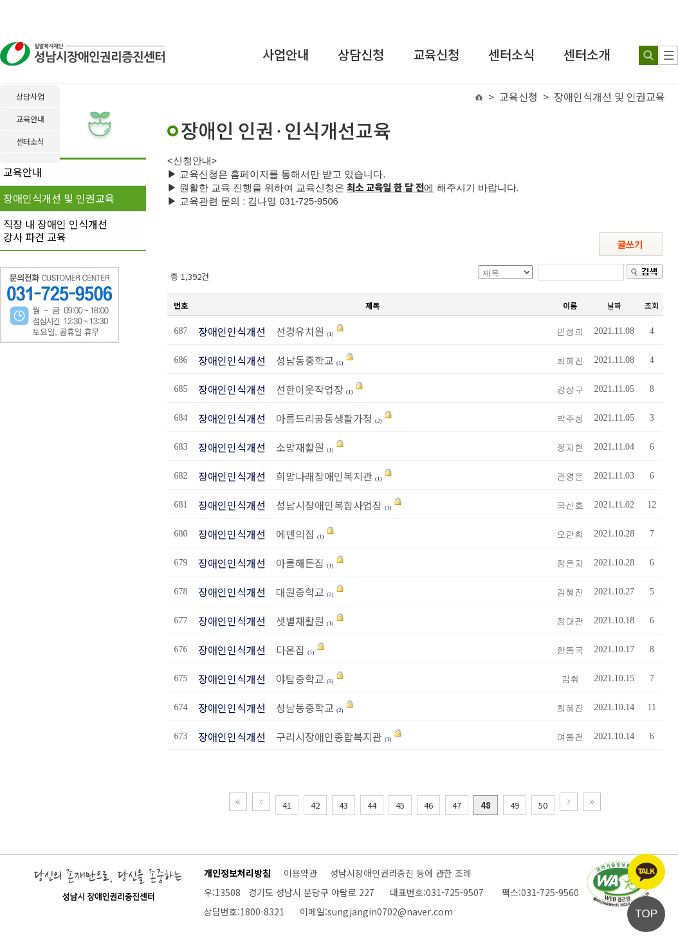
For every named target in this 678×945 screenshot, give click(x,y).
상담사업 (30, 96)
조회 (652, 305)
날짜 (614, 305)
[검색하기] (648, 55)
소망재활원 (296, 447)
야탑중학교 (296, 678)
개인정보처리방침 (237, 873)
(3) (330, 681)
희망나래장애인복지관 (320, 476)
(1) (330, 334)
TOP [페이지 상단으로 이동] (646, 914)
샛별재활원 (296, 620)
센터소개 (586, 54)
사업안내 (285, 54)
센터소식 (511, 54)
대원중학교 (296, 592)
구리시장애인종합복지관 (325, 736)
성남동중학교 (301, 360)
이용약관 (300, 873)
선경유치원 (296, 331)
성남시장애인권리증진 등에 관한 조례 (401, 873)
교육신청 (436, 54)
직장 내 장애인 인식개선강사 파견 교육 (55, 230)
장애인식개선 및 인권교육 (59, 198)
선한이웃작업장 (306, 389)
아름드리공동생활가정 (320, 418)
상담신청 (361, 54)
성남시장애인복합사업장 (325, 505)
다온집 (286, 649)
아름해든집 (296, 563)
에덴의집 (291, 534)
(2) (378, 420)
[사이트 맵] (668, 55)
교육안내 (22, 171)
